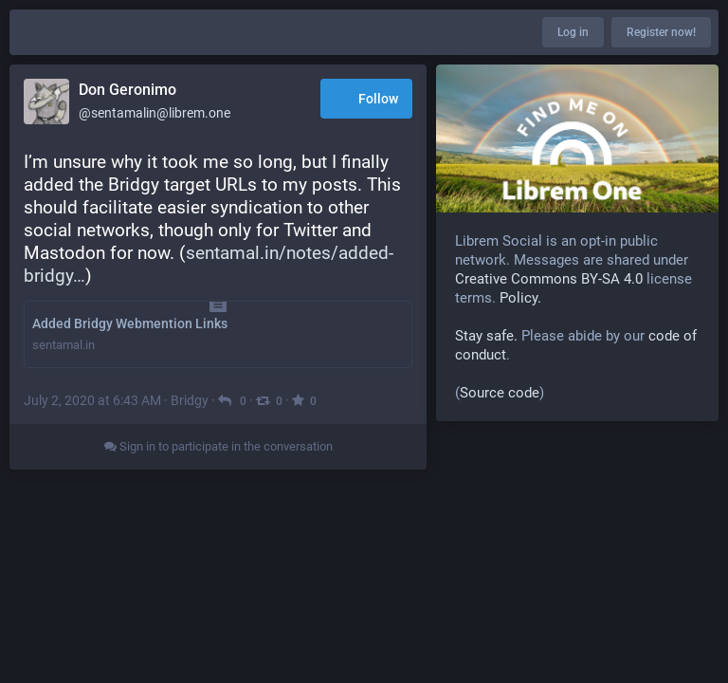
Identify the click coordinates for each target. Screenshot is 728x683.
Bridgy (190, 400)
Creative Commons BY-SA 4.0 (549, 278)
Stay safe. (486, 335)
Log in (573, 32)
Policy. (520, 297)
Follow (366, 100)
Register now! (661, 32)
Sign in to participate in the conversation (218, 446)
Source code (499, 392)
